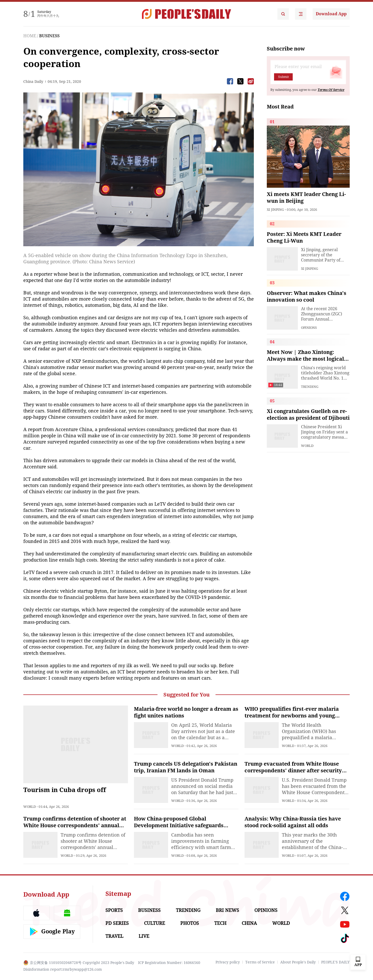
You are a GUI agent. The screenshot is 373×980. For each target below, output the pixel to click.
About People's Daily (298, 962)
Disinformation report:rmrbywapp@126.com (62, 969)
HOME (29, 35)
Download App (331, 13)
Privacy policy (228, 962)
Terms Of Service (331, 90)
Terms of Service (260, 962)
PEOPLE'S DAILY (335, 962)
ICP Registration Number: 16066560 (169, 963)
